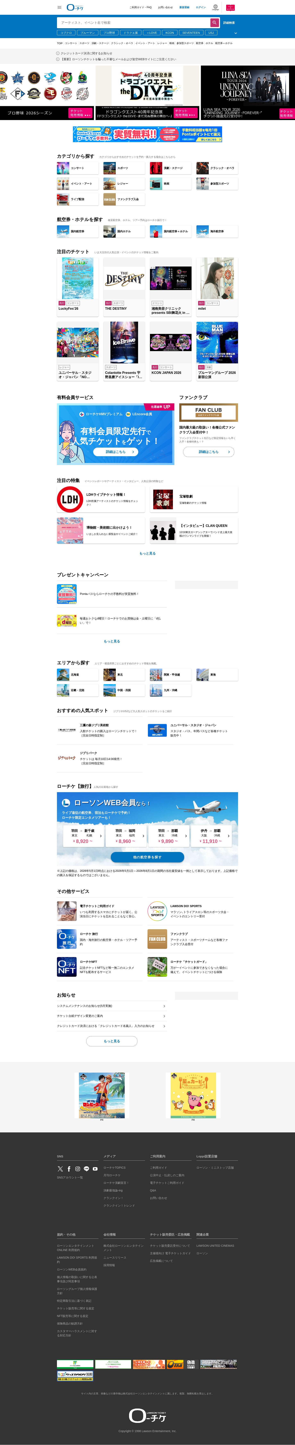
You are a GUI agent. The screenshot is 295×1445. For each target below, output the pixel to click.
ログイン (201, 7)
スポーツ (84, 43)
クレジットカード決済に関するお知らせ (86, 53)
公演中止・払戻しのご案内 (167, 1175)
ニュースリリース (114, 1257)
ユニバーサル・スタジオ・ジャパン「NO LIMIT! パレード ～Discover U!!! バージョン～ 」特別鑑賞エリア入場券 (77, 375)
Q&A (153, 1190)
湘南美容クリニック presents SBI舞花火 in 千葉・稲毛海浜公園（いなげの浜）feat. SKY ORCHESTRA (170, 311)
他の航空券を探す (147, 857)
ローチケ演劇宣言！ (116, 1182)
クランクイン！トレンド (119, 1205)
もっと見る (147, 553)
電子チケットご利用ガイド (167, 1182)
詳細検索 (229, 22)
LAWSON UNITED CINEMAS (215, 1245)
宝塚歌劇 (186, 496)
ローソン (202, 1253)
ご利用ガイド (158, 1167)
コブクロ (66, 32)
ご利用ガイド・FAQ (140, 7)
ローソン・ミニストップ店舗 (215, 1167)
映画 (171, 43)
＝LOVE (151, 32)
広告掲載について (161, 1260)
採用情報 (109, 1265)
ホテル (209, 43)
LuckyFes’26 (68, 308)
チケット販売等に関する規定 (75, 1308)
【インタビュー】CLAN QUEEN (203, 525)
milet (202, 308)
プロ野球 (109, 32)
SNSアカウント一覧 (70, 1177)
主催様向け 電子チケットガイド (170, 1253)
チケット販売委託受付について (170, 1245)
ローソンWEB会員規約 (71, 1269)
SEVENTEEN (191, 32)
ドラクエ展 (131, 32)
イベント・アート (145, 43)
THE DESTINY (116, 308)
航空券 (199, 43)
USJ (211, 32)
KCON (170, 32)
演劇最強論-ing (113, 1190)
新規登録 (184, 7)
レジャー (162, 43)
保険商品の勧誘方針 (70, 1323)
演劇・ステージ (100, 43)
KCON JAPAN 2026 (166, 372)
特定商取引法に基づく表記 (74, 1300)
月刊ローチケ (112, 1175)
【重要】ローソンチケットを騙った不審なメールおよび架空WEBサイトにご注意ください (118, 59)
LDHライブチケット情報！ (106, 494)
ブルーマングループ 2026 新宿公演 (217, 375)
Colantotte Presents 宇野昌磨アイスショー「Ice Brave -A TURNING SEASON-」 (123, 375)
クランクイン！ (113, 1198)
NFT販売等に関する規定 (72, 1316)
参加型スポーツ (185, 43)
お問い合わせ (165, 7)
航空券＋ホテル (224, 43)
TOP (60, 43)
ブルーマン (88, 32)
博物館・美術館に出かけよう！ (109, 527)
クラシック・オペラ (122, 43)
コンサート (71, 43)
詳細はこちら (116, 452)
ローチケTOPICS (114, 1167)
